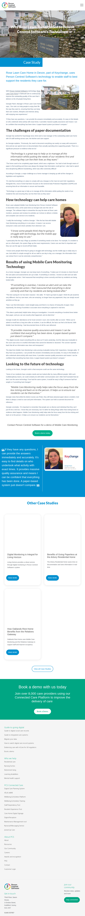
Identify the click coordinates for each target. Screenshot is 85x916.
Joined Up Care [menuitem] (9, 808)
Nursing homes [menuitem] (9, 744)
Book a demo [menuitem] (9, 730)
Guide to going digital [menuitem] (14, 705)
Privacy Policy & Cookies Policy (64, 909)
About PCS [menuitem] (9, 815)
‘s (19, 91)
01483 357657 (9, 891)
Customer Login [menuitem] (10, 847)
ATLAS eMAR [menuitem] (8, 771)
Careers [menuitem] (7, 831)
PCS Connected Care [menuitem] (13, 763)
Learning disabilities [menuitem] (11, 752)
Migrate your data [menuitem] (10, 717)
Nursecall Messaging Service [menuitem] (14, 804)
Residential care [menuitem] (9, 740)
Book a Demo (42, 689)
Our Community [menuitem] (10, 827)
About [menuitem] (6, 818)
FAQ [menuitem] (5, 839)
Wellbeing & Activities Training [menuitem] (14, 779)
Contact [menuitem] (7, 843)
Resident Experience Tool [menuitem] (13, 788)
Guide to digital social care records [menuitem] (16, 709)
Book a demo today (42, 433)
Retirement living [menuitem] (10, 748)
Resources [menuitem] (8, 823)
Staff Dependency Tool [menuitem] (12, 783)
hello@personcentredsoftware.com (16, 896)
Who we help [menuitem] (10, 736)
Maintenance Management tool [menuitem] (15, 800)
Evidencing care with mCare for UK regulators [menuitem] (20, 726)
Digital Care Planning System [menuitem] (14, 767)
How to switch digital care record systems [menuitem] (19, 721)
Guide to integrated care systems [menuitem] (16, 713)
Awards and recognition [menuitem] (12, 835)
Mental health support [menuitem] (12, 757)
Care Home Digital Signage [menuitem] (13, 792)
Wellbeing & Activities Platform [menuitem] (15, 775)
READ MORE (12, 567)
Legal (50, 909)
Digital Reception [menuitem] (10, 796)
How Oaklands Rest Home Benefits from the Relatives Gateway (20, 610)
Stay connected (72, 878)
